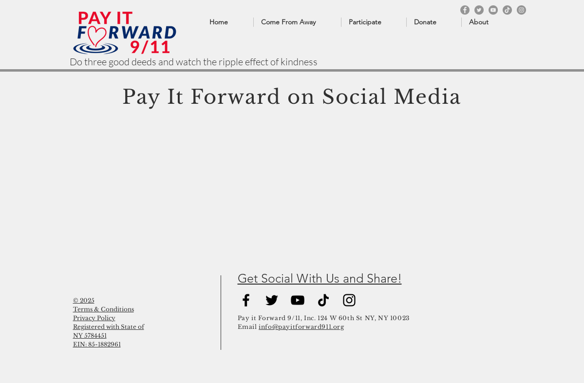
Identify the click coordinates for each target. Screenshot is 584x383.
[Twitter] (479, 10)
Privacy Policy (94, 318)
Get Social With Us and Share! (320, 278)
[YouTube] (493, 10)
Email (248, 326)
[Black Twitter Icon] (272, 300)
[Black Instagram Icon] (349, 300)
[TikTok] (507, 10)
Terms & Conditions (103, 309)
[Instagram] (521, 10)
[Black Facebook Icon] (246, 300)
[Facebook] (465, 10)
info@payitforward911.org (301, 326)
